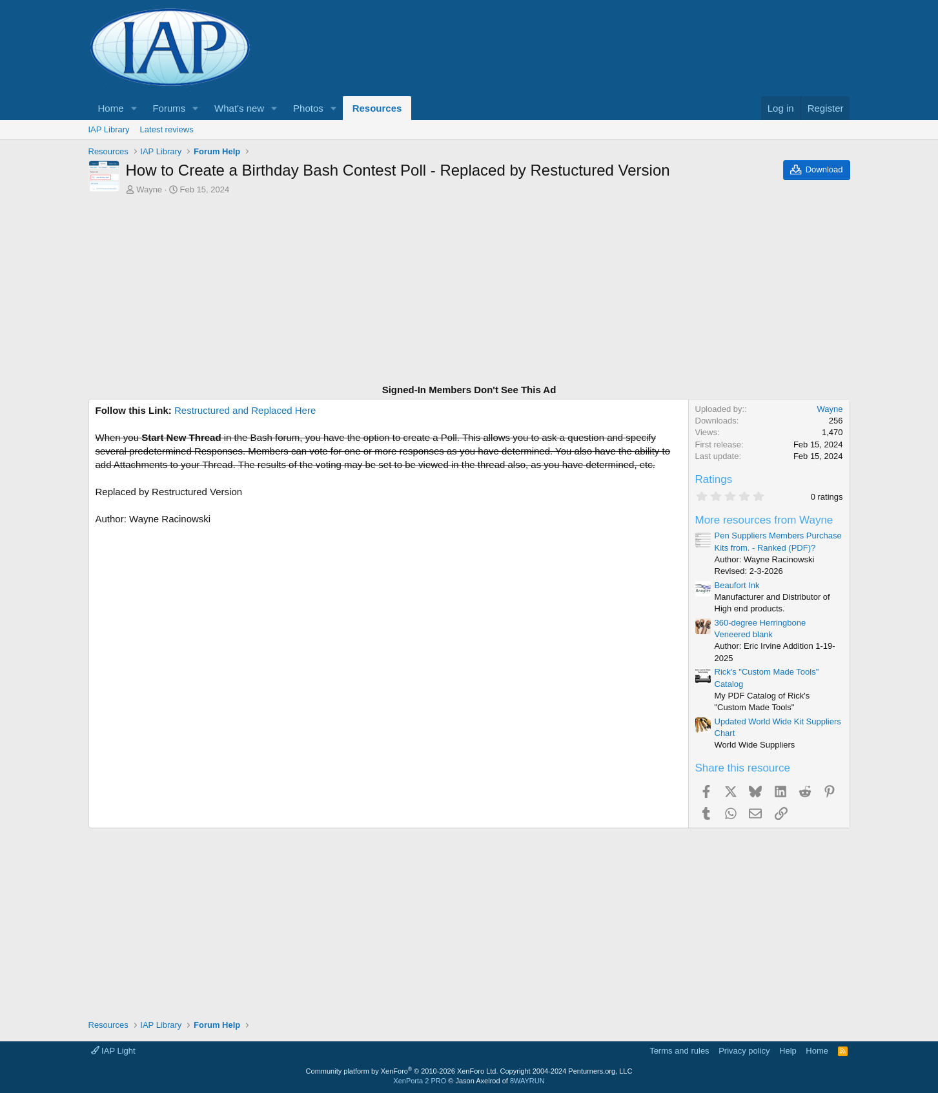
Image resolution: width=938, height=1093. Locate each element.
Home (111, 108)
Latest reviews (167, 129)
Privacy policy (744, 1051)
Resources (377, 108)
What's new (239, 108)
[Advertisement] (469, 291)
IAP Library (109, 129)
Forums (168, 108)
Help (788, 1051)
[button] (134, 108)
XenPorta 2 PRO (419, 1081)
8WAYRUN (527, 1081)
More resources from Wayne (764, 520)
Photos (308, 108)
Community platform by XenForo (402, 1071)
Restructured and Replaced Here (245, 410)
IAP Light (113, 1051)
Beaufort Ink (737, 585)
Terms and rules (679, 1051)
